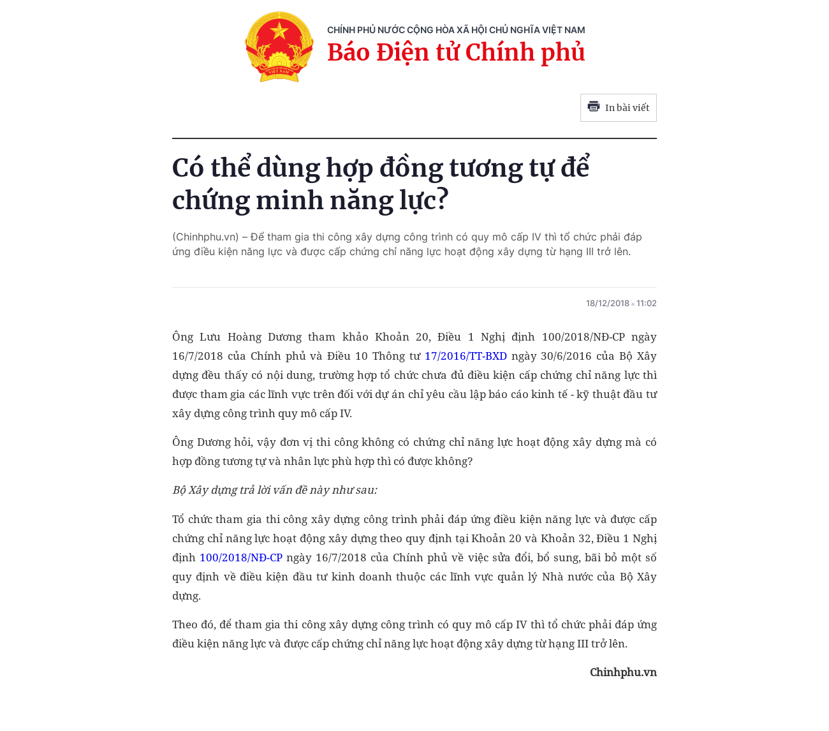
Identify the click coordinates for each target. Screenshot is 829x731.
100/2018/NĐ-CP (241, 557)
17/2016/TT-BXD (466, 355)
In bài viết (618, 108)
